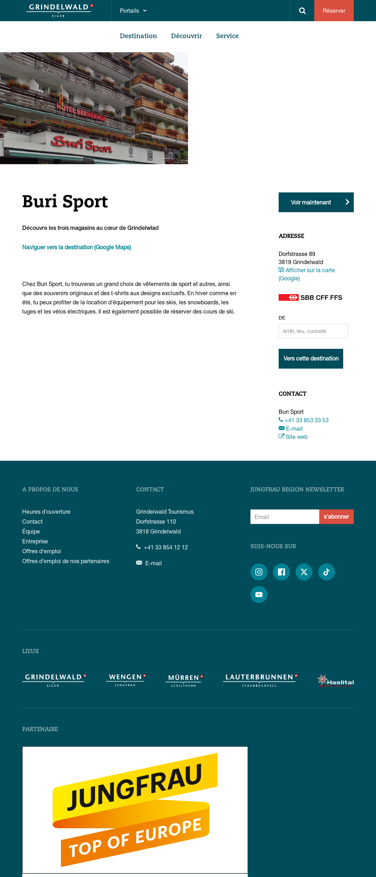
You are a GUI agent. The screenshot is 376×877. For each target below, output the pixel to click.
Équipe (31, 531)
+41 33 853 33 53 (304, 420)
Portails (129, 10)
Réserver (334, 10)
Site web (293, 436)
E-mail (291, 428)
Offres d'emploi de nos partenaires (65, 560)
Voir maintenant (311, 202)
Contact (32, 521)
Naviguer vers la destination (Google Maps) (76, 247)
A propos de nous (50, 490)
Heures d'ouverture (46, 511)
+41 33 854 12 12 (162, 547)
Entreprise (35, 541)
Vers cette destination (311, 358)
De (282, 318)
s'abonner (336, 516)
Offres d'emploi (41, 551)
